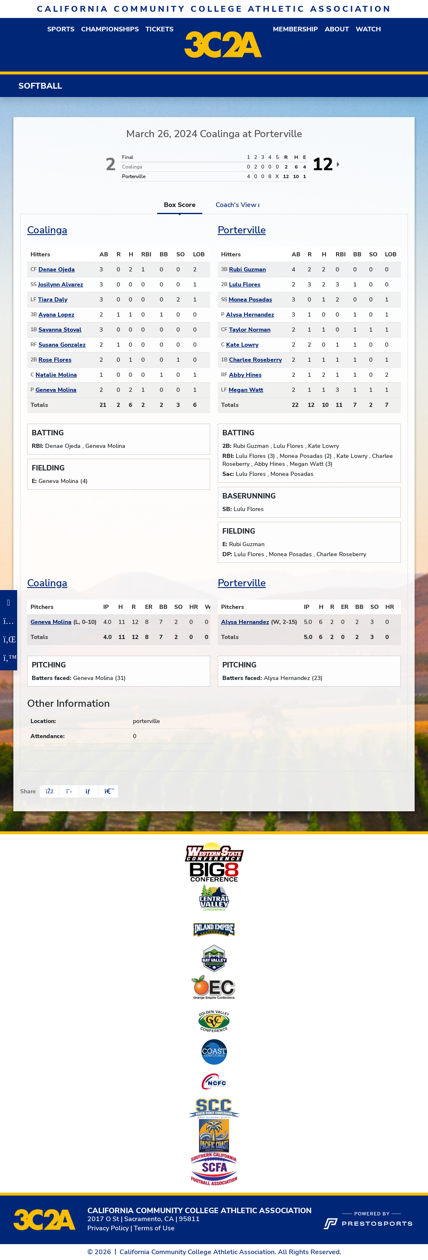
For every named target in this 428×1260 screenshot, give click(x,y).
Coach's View (240, 205)
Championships (110, 29)
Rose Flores (54, 360)
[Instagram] (8, 621)
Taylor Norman (249, 330)
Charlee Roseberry (255, 360)
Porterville (242, 230)
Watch (368, 29)
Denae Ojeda (56, 269)
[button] (60, 29)
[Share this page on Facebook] (49, 791)
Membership (295, 29)
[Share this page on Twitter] (69, 791)
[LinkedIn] (8, 639)
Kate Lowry (242, 345)
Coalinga (47, 230)
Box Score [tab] (180, 205)
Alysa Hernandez (250, 315)
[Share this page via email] (89, 791)
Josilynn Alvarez (60, 285)
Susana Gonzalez (62, 345)
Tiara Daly (52, 300)
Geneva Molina (56, 390)
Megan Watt (246, 390)
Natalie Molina (56, 375)
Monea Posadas (250, 300)
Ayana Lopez (56, 315)
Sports (60, 29)
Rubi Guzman (247, 269)
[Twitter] (8, 658)
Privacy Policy (108, 1228)
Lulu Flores (244, 285)
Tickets (159, 29)
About (337, 29)
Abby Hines (245, 375)
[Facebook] (8, 602)
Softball (40, 86)
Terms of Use (154, 1228)
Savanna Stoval (60, 330)
